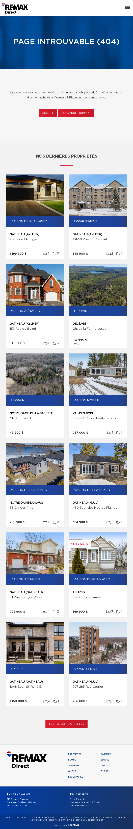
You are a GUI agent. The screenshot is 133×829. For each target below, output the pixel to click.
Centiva (73, 825)
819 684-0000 (20, 806)
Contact (106, 766)
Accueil (48, 113)
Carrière (106, 754)
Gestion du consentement (89, 820)
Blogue (105, 760)
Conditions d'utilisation (61, 820)
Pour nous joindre (76, 113)
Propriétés (74, 754)
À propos (73, 766)
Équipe (72, 760)
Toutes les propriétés (66, 724)
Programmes (75, 777)
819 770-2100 (82, 806)
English (105, 771)
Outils (72, 771)
